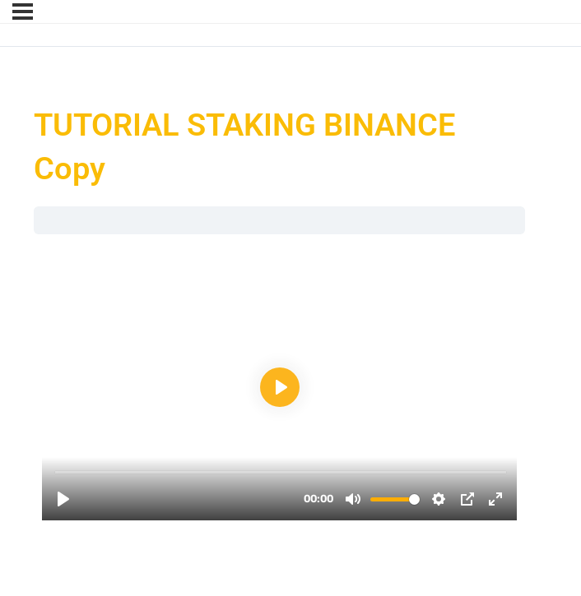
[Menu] (22, 11)
